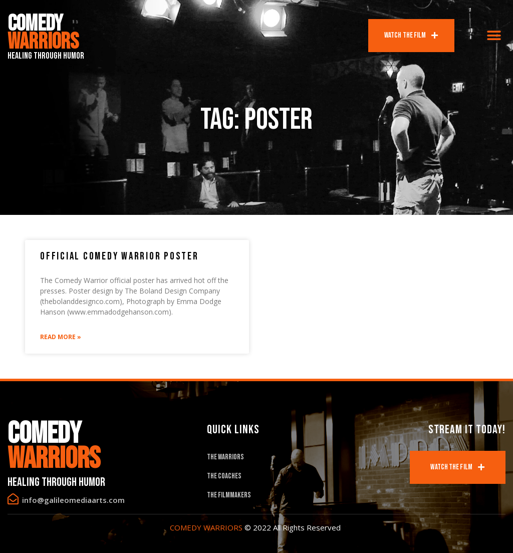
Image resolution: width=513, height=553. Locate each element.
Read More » (60, 337)
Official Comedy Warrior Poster (119, 256)
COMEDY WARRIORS (206, 527)
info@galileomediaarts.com (73, 500)
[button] (494, 36)
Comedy (43, 33)
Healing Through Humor (46, 56)
